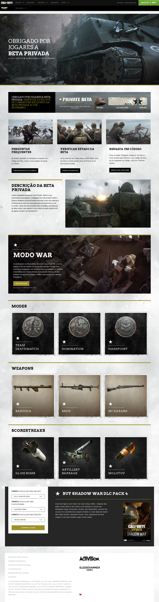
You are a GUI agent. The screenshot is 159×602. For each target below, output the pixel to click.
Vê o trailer (21, 283)
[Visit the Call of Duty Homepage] (7, 3)
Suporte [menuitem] (54, 2)
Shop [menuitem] (65, 2)
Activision (90, 560)
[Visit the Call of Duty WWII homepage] (4, 8)
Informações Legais (18, 557)
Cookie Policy (15, 569)
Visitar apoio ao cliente (24, 170)
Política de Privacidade (19, 565)
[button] (80, 595)
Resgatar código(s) (120, 170)
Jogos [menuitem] (19, 2)
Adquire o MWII (149, 2)
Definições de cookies (18, 573)
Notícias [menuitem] (30, 2)
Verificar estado (70, 170)
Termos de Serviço (17, 561)
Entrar (120, 2)
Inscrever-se (130, 2)
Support (12, 577)
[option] (33, 334)
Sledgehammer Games (90, 571)
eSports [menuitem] (43, 2)
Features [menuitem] (20, 8)
